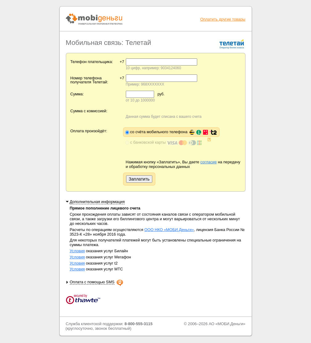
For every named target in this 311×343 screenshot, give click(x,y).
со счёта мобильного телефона (173, 132)
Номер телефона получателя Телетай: (89, 80)
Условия (77, 251)
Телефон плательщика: (91, 61)
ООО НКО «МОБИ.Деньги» (169, 229)
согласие (208, 162)
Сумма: (77, 94)
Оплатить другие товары (222, 19)
